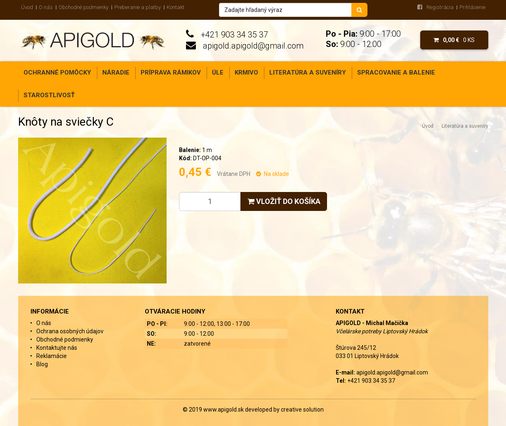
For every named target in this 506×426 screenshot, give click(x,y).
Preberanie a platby (137, 7)
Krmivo (246, 72)
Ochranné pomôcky (57, 72)
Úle (218, 72)
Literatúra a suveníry (307, 72)
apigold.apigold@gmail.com (253, 46)
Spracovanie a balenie (396, 72)
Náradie (115, 72)
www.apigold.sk (224, 409)
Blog (42, 364)
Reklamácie (51, 356)
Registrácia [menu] (440, 7)
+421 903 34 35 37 (234, 35)
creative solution (302, 409)
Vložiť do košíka (283, 201)
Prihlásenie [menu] (472, 7)
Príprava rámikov (171, 72)
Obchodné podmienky (83, 7)
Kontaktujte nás (56, 347)
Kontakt (175, 7)
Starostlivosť (49, 95)
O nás (46, 7)
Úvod (27, 7)
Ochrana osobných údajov (70, 331)
